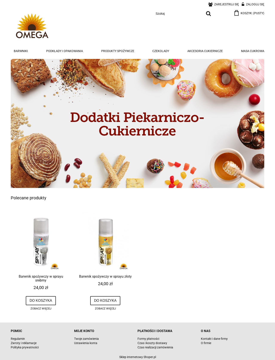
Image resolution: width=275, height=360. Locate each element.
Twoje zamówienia (86, 338)
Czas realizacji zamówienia (155, 347)
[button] (41, 308)
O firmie (206, 343)
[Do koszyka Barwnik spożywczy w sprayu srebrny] (41, 300)
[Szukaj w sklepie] (179, 13)
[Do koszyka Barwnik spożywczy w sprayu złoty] (105, 300)
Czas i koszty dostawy (152, 343)
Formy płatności (148, 338)
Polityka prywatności (25, 347)
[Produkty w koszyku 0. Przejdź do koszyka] (249, 13)
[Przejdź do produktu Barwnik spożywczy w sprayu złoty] (105, 241)
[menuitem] (21, 51)
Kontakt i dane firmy (214, 338)
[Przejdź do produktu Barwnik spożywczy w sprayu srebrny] (41, 241)
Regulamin (18, 338)
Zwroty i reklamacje (24, 343)
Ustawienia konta (85, 343)
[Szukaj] (208, 13)
